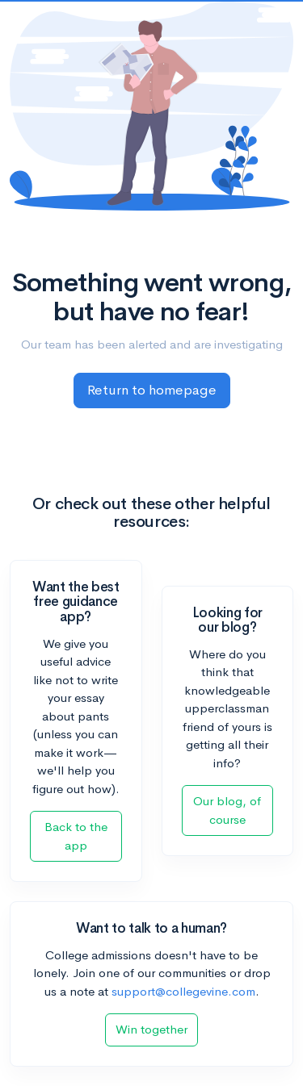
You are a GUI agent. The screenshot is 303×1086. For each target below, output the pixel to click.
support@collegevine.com (183, 991)
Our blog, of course (227, 810)
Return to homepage (152, 390)
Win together (151, 1029)
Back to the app (75, 836)
